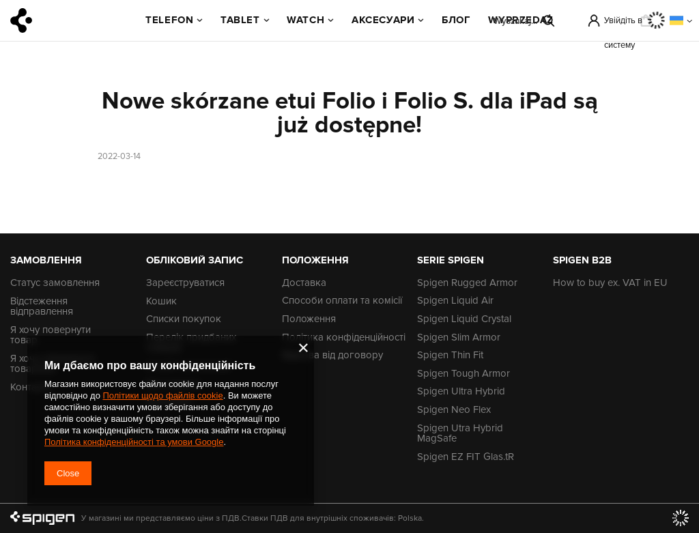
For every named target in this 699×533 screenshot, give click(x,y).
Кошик (161, 301)
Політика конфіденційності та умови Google (133, 442)
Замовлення (46, 260)
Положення (309, 319)
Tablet (240, 20)
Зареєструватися (185, 283)
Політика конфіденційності (343, 337)
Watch (305, 20)
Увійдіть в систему (623, 24)
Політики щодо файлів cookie (162, 395)
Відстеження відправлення (41, 306)
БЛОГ (456, 20)
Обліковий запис (194, 260)
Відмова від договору (332, 355)
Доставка (304, 283)
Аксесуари (383, 20)
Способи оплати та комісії (342, 301)
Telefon (169, 20)
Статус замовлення (55, 283)
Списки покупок (183, 319)
